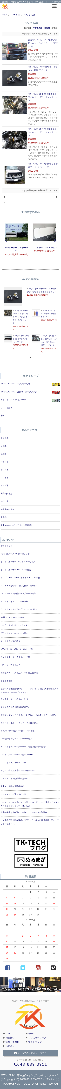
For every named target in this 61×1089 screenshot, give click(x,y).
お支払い (10, 1037)
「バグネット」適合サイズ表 (13, 762)
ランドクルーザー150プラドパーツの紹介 (19, 609)
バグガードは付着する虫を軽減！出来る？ (19, 585)
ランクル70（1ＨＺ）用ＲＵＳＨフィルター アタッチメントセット (42, 97)
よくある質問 (6, 681)
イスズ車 (4, 485)
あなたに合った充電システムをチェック (18, 770)
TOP (4, 15)
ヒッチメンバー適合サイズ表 (13, 794)
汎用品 (4, 517)
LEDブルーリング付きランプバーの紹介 (18, 593)
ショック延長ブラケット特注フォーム (17, 754)
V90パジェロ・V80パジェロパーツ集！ (18, 649)
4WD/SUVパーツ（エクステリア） (16, 384)
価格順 (47, 28)
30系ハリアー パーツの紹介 (13, 617)
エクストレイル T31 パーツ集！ (15, 601)
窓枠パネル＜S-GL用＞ (44, 247)
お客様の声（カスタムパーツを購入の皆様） (20, 673)
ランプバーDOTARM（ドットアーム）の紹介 (20, 577)
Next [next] (55, 240)
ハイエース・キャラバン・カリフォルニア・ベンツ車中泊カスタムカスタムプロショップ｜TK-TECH (30, 804)
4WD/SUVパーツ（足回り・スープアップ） (20, 392)
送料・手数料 (12, 1041)
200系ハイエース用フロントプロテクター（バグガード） (21, 339)
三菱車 (4, 454)
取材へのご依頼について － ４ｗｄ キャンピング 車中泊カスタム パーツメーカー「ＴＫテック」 (29, 691)
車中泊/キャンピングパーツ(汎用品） (17, 525)
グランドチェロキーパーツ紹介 (14, 633)
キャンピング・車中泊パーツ (13, 400)
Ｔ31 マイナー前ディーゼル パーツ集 (18, 731)
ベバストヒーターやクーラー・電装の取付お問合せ (23, 747)
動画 (3, 415)
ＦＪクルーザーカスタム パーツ (14, 699)
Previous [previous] (5, 240)
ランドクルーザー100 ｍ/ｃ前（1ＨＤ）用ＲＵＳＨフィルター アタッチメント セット (21, 317)
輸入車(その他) (7, 509)
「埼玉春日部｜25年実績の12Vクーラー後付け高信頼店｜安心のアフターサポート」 (30, 822)
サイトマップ (6, 546)
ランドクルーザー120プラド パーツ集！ (18, 562)
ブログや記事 (6, 408)
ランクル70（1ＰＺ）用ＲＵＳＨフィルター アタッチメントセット (42, 132)
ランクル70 (29, 15)
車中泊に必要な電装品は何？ (13, 786)
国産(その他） (7, 493)
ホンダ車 (4, 469)
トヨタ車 (15, 15)
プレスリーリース (37, 1037)
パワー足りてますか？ (10, 665)
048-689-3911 (30, 1064)
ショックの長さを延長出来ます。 (15, 707)
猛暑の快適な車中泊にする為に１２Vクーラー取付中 (24, 812)
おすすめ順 (37, 28)
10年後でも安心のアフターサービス (16, 739)
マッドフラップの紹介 (10, 641)
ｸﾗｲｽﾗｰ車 (4, 501)
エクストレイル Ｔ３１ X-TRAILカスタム (19, 723)
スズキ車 (4, 477)
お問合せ (10, 1046)
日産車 (4, 446)
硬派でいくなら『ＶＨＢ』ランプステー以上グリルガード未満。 (29, 715)
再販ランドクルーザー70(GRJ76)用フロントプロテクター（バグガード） (42, 43)
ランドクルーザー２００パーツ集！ (16, 657)
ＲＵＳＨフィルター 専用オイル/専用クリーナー (48, 314)
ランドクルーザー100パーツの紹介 (16, 570)
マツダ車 (4, 462)
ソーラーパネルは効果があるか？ (15, 778)
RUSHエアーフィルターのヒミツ (15, 554)
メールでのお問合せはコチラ (30, 1053)
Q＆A (31, 1033)
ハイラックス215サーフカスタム (15, 625)
